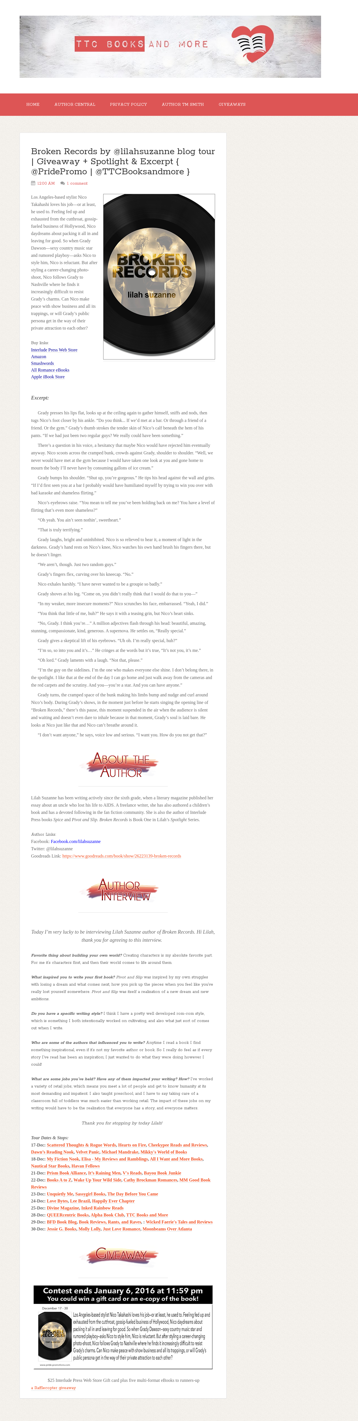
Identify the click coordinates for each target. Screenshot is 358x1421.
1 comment (77, 183)
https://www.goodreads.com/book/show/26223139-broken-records (121, 856)
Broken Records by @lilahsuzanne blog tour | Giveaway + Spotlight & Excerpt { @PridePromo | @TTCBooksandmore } (123, 162)
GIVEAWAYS (232, 104)
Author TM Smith (183, 104)
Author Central (74, 104)
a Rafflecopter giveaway (53, 1388)
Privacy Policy (128, 104)
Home (32, 104)
